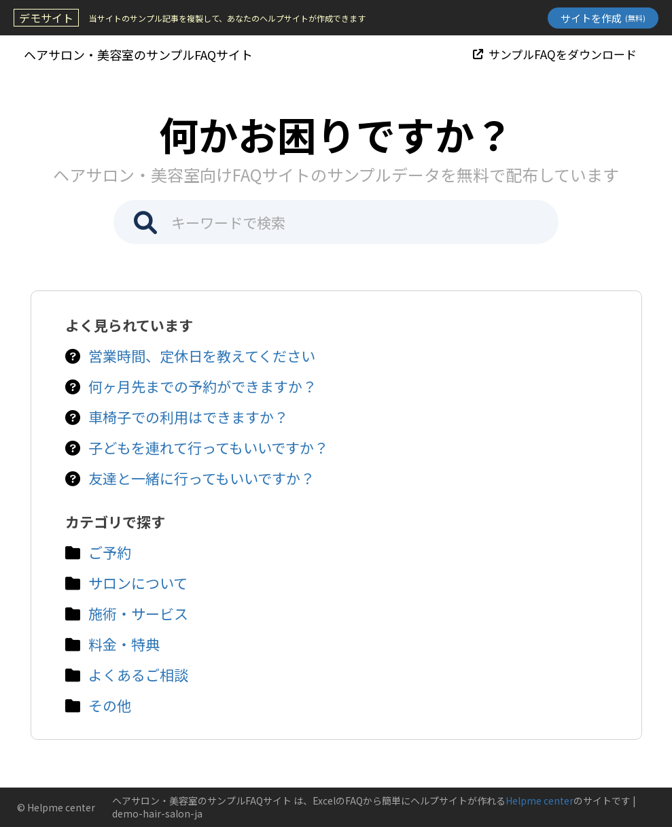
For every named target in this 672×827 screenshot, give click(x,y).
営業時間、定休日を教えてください (201, 355)
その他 (109, 705)
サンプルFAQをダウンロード (555, 54)
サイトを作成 (603, 18)
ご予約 (109, 552)
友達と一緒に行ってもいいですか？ (201, 478)
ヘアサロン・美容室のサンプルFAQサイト (138, 54)
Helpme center (539, 800)
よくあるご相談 (138, 674)
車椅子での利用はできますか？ (188, 417)
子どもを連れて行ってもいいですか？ (208, 447)
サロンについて (138, 583)
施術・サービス (138, 613)
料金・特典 (124, 644)
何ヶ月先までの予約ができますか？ (202, 386)
